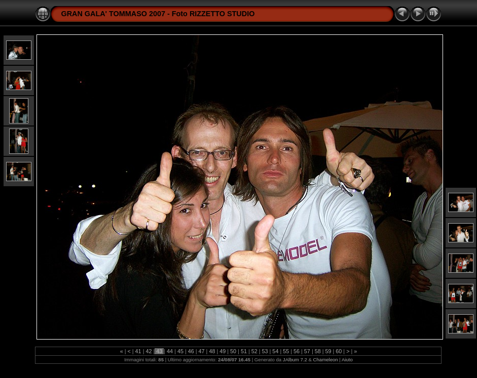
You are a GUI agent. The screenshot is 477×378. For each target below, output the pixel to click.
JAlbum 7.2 (295, 359)
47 (201, 351)
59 (328, 351)
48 (211, 351)
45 (180, 351)
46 (191, 351)
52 (254, 351)
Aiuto (347, 359)
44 (169, 351)
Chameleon (325, 359)
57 (307, 351)
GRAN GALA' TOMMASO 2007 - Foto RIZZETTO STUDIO (157, 14)
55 (285, 351)
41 (138, 351)
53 (265, 351)
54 (275, 351)
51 (243, 351)
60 (338, 351)
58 (317, 351)
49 (222, 351)
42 (148, 351)
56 (296, 351)
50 (233, 351)
